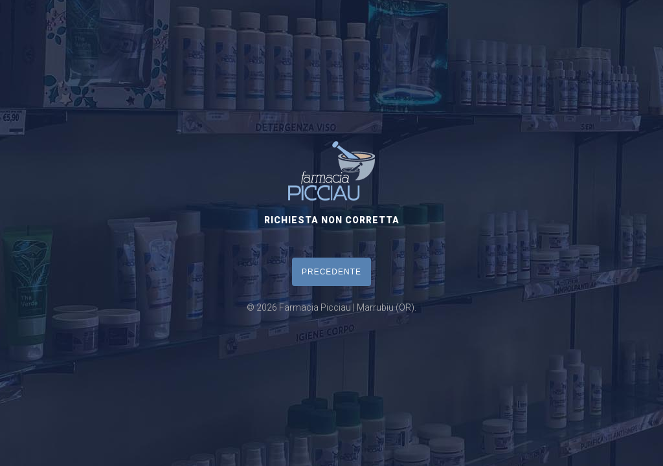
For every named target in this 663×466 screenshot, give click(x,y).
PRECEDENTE (331, 271)
